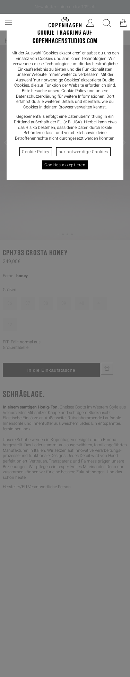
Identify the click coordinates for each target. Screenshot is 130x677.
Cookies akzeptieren (64, 164)
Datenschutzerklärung (36, 96)
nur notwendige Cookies (83, 151)
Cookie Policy (36, 151)
